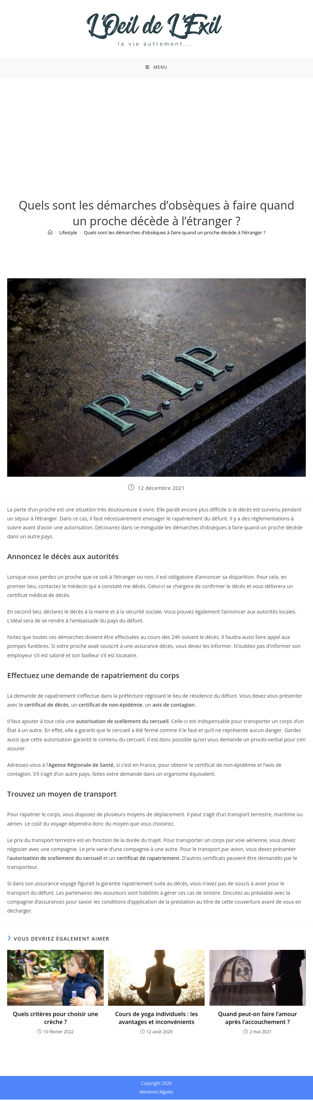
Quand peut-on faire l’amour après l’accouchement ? (257, 1019)
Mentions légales (156, 1093)
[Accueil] (50, 234)
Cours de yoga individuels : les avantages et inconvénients (156, 1019)
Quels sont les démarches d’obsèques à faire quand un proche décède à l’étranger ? (174, 234)
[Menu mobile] (156, 68)
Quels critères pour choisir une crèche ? (55, 1019)
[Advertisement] (156, 133)
